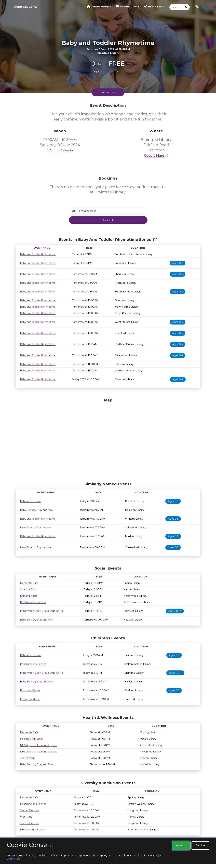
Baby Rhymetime (30, 501)
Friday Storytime (30, 699)
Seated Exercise (29, 810)
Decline (200, 845)
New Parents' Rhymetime (35, 547)
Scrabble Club (28, 589)
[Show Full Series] (155, 239)
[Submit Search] (186, 7)
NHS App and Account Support (38, 745)
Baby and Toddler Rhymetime (38, 254)
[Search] (176, 7)
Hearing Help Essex (31, 738)
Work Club (26, 816)
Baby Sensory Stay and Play (36, 509)
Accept (180, 845)
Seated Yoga (27, 758)
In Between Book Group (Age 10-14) (41, 610)
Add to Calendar (60, 150)
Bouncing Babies (30, 690)
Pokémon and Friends (33, 602)
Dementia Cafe (29, 583)
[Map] (108, 439)
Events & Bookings (25, 7)
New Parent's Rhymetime (35, 527)
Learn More (13, 858)
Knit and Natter (29, 595)
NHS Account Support (33, 829)
